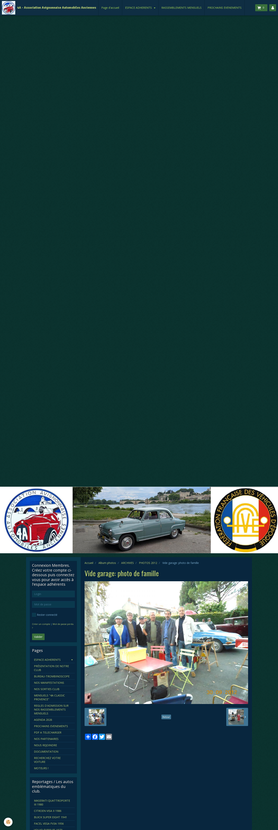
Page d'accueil (110, 7)
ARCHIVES (127, 563)
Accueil (89, 563)
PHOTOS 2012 (148, 563)
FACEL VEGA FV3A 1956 (49, 823)
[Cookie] (8, 822)
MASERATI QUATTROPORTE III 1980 (52, 802)
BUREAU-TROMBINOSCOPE (52, 676)
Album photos (107, 563)
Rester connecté (44, 615)
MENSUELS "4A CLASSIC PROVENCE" (49, 697)
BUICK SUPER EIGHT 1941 (50, 817)
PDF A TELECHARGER (47, 732)
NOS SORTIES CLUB (46, 689)
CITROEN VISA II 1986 (47, 811)
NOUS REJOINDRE (45, 745)
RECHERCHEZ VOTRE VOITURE (47, 760)
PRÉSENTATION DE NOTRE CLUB (51, 668)
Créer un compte (41, 624)
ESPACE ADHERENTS (139, 7)
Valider (38, 637)
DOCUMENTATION (46, 751)
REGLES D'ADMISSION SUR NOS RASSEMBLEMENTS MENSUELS (51, 709)
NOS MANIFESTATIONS (49, 682)
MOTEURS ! (41, 768)
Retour (166, 716)
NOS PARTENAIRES (46, 739)
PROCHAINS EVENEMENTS (225, 7)
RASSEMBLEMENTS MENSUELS (181, 7)
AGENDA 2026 (43, 720)
